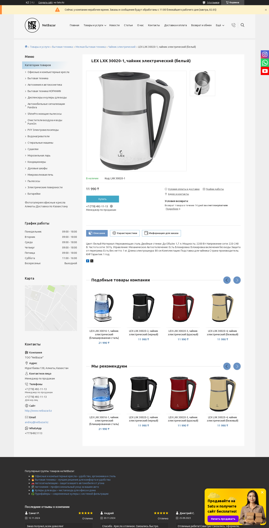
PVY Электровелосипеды (43, 129)
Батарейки (34, 193)
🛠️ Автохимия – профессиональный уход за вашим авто (65, 486)
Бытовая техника (62, 46)
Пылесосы (34, 181)
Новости (114, 25)
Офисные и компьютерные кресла (48, 72)
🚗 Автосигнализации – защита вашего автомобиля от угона (67, 483)
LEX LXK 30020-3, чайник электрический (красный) (183, 332)
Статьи (128, 25)
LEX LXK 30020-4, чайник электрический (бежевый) (222, 332)
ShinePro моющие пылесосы (45, 113)
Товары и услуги (93, 25)
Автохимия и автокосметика (45, 84)
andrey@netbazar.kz (36, 422)
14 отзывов (213, 2)
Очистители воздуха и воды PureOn (45, 122)
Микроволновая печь (40, 174)
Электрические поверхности (45, 187)
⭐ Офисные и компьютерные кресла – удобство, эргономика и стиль (73, 476)
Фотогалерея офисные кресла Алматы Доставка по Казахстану (46, 204)
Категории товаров (38, 65)
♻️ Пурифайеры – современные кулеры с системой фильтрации (69, 493)
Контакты (154, 25)
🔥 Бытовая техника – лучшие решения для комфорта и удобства (70, 479)
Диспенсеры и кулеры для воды (47, 97)
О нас (140, 25)
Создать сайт (45, 2)
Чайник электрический (122, 46)
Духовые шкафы (37, 168)
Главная (74, 25)
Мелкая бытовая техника (91, 46)
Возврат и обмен (201, 25)
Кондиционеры (37, 161)
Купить (102, 199)
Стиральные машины (40, 142)
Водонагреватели (39, 136)
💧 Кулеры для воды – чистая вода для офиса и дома (63, 490)
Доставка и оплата (175, 25)
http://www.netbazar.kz (38, 410)
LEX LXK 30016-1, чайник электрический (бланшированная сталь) (104, 334)
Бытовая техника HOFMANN (44, 91)
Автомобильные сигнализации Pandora (46, 105)
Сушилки (33, 149)
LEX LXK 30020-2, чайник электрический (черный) (143, 332)
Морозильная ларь (39, 155)
